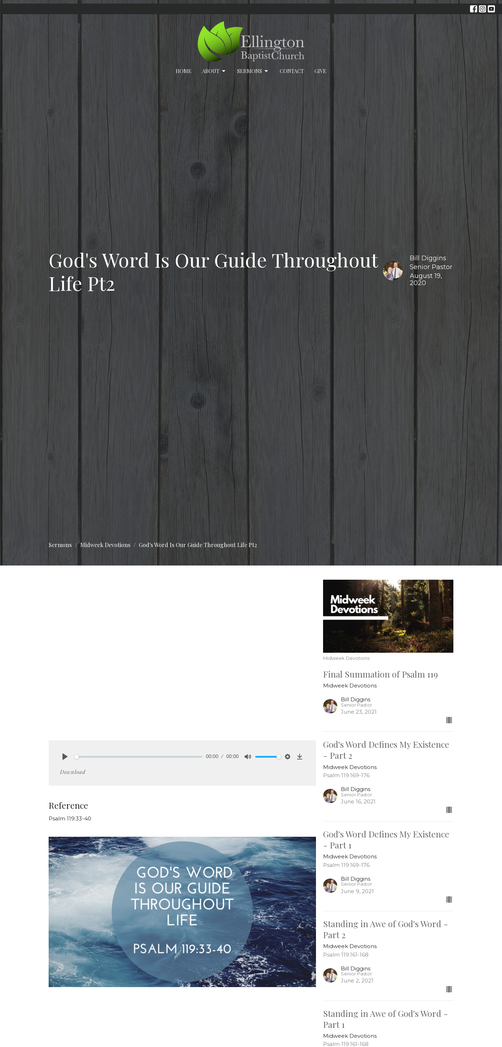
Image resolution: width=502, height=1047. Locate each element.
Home (183, 70)
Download (73, 771)
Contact (292, 70)
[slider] (138, 756)
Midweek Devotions (105, 544)
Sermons (253, 71)
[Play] (65, 756)
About (214, 71)
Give (320, 70)
